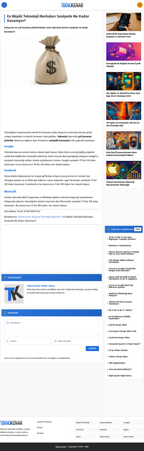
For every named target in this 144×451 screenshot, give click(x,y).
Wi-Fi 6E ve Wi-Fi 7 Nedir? (119, 310)
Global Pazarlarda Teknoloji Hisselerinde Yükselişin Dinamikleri (120, 185)
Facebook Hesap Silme (118, 337)
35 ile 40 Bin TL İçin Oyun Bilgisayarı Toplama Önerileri (121, 238)
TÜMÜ (137, 229)
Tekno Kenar (24, 216)
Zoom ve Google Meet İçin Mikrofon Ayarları (120, 286)
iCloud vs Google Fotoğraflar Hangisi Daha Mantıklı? (121, 269)
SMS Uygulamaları (116, 363)
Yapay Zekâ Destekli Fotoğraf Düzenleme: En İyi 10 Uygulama (122, 278)
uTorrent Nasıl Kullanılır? (119, 369)
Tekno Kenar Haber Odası (41, 285)
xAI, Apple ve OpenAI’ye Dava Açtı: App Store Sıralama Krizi (123, 94)
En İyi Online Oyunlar (117, 350)
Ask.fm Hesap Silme (117, 325)
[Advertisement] (51, 108)
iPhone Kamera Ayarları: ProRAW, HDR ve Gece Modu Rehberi (123, 253)
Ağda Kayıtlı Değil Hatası (119, 376)
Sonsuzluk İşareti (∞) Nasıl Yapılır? (123, 344)
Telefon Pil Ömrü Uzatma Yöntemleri (119, 303)
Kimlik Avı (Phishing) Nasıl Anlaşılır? (119, 294)
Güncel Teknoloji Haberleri (47, 216)
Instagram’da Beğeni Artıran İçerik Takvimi (123, 65)
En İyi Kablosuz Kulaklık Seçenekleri (118, 317)
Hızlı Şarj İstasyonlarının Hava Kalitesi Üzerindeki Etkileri (121, 153)
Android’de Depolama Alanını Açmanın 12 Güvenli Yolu (121, 35)
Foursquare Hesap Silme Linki (121, 331)
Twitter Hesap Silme (117, 356)
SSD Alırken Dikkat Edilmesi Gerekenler (120, 261)
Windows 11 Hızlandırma (119, 245)
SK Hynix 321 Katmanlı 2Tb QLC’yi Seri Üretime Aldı (122, 124)
